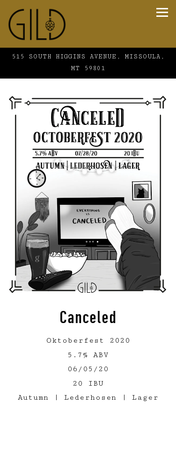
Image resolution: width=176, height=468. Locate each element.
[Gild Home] (56, 23)
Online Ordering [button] (88, 460)
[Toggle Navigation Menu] (162, 12)
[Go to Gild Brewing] (88, 62)
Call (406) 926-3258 (88, 442)
